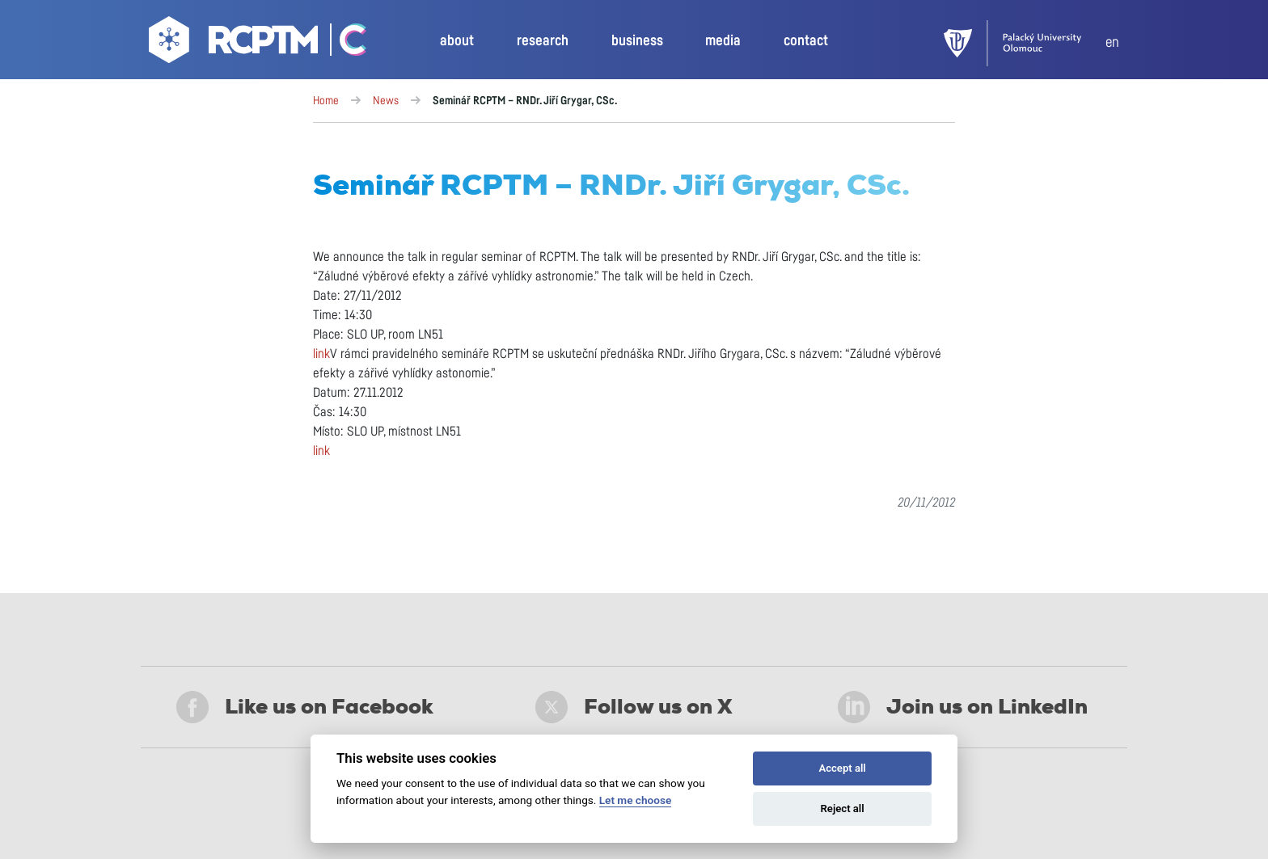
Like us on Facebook (304, 707)
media (723, 41)
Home (326, 101)
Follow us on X (634, 707)
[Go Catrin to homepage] (344, 44)
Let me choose (635, 800)
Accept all (841, 768)
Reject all (842, 808)
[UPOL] (1024, 43)
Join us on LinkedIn (963, 707)
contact (806, 41)
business (637, 41)
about (457, 41)
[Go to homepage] (235, 43)
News (386, 101)
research (542, 41)
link (321, 353)
